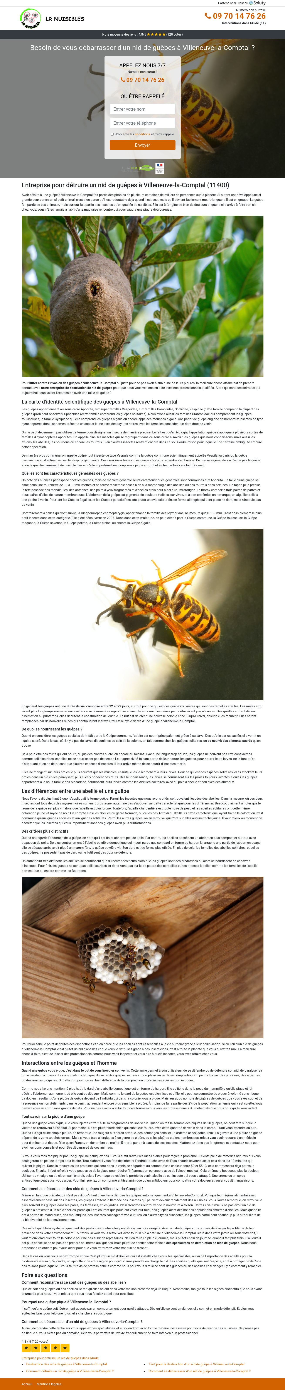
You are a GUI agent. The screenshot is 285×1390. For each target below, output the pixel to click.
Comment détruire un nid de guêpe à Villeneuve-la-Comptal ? (70, 1371)
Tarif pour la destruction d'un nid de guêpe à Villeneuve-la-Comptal (197, 1364)
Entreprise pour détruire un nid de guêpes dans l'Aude (60, 1358)
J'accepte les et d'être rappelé (144, 134)
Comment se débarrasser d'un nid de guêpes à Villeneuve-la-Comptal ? (200, 1371)
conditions (142, 134)
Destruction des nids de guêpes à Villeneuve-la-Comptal (66, 1364)
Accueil (27, 1384)
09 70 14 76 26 (235, 16)
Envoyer (142, 145)
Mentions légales (49, 1384)
